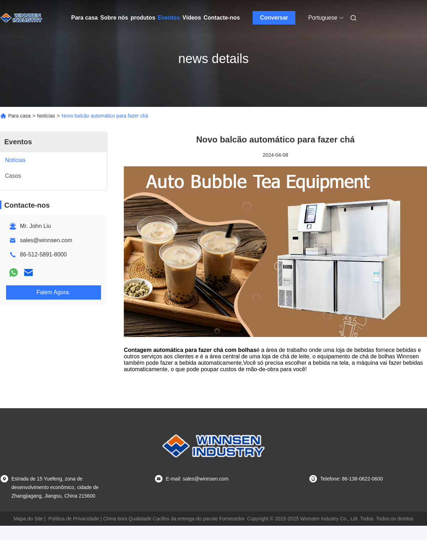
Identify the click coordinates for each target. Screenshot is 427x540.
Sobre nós (114, 18)
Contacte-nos (222, 18)
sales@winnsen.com (46, 240)
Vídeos (192, 18)
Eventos (169, 18)
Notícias (46, 116)
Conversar (274, 18)
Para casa (84, 18)
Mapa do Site (28, 518)
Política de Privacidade (73, 518)
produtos (143, 18)
